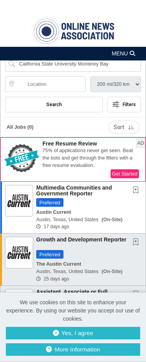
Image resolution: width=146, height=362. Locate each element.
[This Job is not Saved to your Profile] (137, 191)
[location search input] (51, 84)
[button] (73, 53)
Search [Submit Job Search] (54, 104)
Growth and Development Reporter (81, 239)
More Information (73, 349)
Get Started (124, 174)
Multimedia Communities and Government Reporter (74, 191)
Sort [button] (124, 127)
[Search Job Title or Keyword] (78, 64)
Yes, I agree (73, 333)
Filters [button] (124, 104)
